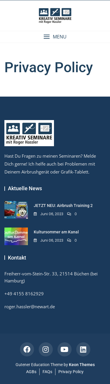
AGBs (31, 371)
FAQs (47, 371)
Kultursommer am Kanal (56, 232)
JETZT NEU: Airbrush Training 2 (63, 205)
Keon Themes (82, 364)
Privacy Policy (71, 371)
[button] (55, 37)
